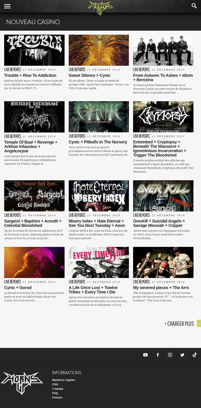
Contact (57, 397)
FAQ (55, 393)
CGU (55, 384)
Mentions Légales (63, 379)
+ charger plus (179, 323)
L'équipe (57, 388)
